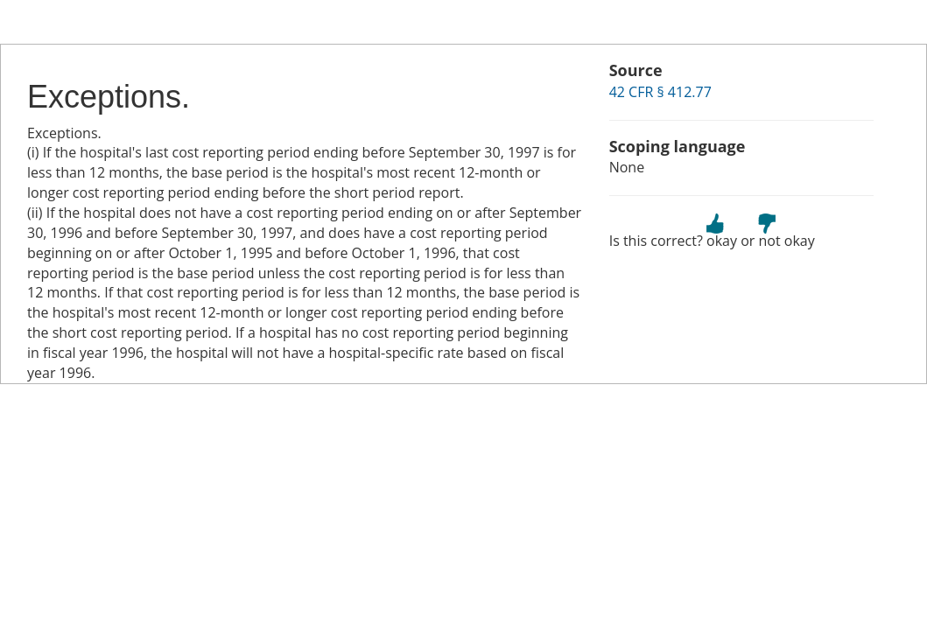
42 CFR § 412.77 (660, 92)
